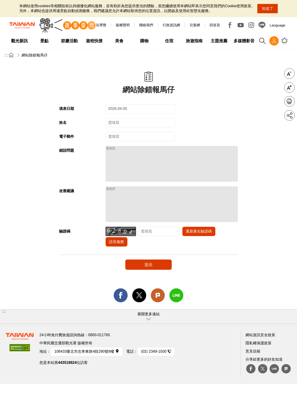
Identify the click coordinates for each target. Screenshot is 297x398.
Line (274, 382)
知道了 (267, 8)
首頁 (11, 55)
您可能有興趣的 (284, 41)
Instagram (251, 25)
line (176, 309)
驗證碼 (64, 245)
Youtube (240, 25)
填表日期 (66, 109)
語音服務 (116, 256)
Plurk (158, 309)
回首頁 (215, 25)
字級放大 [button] (289, 87)
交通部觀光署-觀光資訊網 (22, 25)
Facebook (230, 25)
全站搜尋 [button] (262, 41)
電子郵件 (66, 136)
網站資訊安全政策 (260, 349)
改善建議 (66, 198)
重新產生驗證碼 (199, 245)
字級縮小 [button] (289, 73)
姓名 (63, 123)
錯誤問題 (66, 150)
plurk (286, 382)
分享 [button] (289, 115)
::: (6, 55)
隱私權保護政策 (258, 357)
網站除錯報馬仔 (35, 55)
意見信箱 (252, 365)
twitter (139, 309)
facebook (121, 309)
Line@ (262, 25)
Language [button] (277, 25)
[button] (148, 330)
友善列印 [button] (289, 101)
